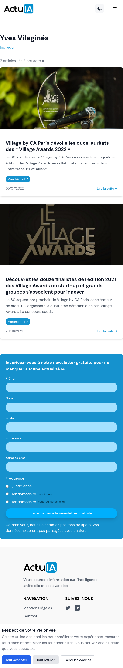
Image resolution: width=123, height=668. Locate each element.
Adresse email (16, 458)
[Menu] (114, 8)
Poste (10, 418)
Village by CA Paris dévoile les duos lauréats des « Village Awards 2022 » (57, 146)
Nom (9, 398)
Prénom (11, 378)
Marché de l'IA (17, 179)
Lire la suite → (107, 188)
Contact (30, 615)
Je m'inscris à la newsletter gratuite (61, 513)
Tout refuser (45, 660)
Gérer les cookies (78, 660)
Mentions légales (37, 608)
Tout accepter (16, 660)
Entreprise (13, 438)
